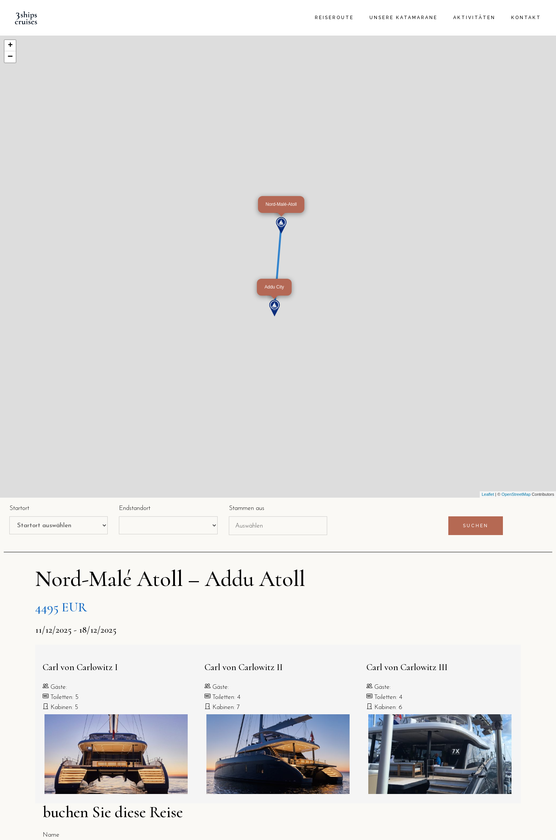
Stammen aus (246, 508)
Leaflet (488, 494)
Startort (19, 508)
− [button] (10, 56)
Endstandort (134, 508)
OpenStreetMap (516, 494)
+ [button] (10, 45)
